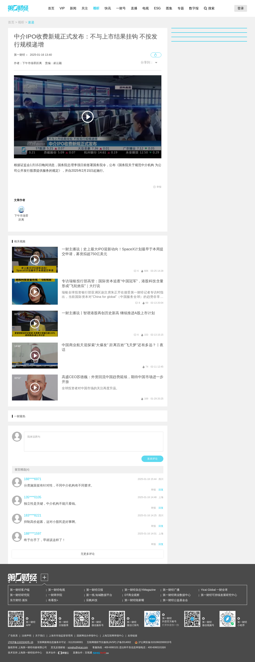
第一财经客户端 (19, 589)
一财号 (121, 8)
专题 (181, 8)
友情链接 (132, 635)
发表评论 (152, 458)
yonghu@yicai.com (78, 647)
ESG (157, 8)
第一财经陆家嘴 (134, 600)
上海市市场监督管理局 (61, 635)
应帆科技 (91, 600)
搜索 (211, 8)
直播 (134, 8)
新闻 (73, 8)
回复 (161, 489)
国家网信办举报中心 (87, 635)
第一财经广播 (171, 589)
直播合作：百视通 (82, 652)
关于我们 (40, 635)
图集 (169, 8)
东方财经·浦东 (18, 600)
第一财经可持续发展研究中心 (219, 595)
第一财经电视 (56, 589)
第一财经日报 (94, 589)
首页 (51, 8)
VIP (62, 8)
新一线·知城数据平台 (99, 595)
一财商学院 (55, 595)
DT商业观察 (132, 595)
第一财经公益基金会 (175, 600)
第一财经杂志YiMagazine (140, 589)
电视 (145, 8)
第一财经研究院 (19, 595)
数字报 (194, 8)
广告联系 (13, 635)
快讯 (108, 8)
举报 (153, 489)
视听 (96, 8)
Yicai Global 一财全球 (214, 589)
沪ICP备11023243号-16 (20, 642)
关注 (84, 8)
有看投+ (53, 600)
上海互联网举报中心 (113, 635)
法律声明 (26, 635)
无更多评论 (88, 553)
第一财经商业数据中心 (177, 595)
